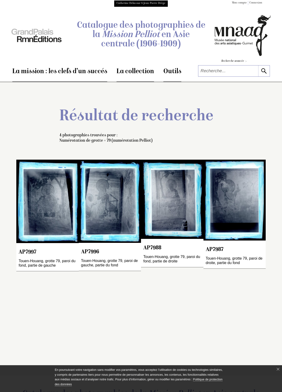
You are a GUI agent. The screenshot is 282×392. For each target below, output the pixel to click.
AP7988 (152, 248)
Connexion (255, 2)
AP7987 (215, 250)
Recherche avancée (234, 61)
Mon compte (239, 2)
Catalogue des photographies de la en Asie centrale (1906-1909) (141, 35)
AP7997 (27, 252)
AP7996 (90, 252)
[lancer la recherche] (264, 70)
